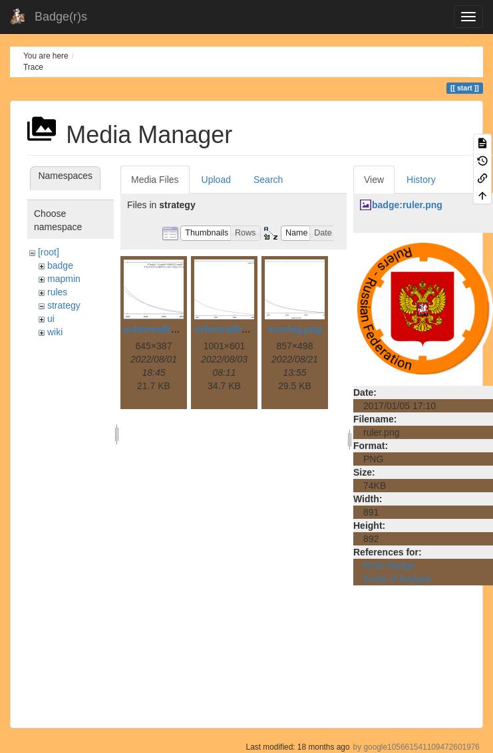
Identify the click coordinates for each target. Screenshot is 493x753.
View (374, 179)
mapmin (64, 278)
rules (57, 292)
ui (51, 318)
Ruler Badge (389, 565)
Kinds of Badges (397, 578)
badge (60, 265)
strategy (64, 305)
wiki (55, 332)
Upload (216, 179)
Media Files (155, 179)
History (421, 179)
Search (268, 179)
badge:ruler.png (407, 205)
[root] (48, 252)
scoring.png (294, 329)
